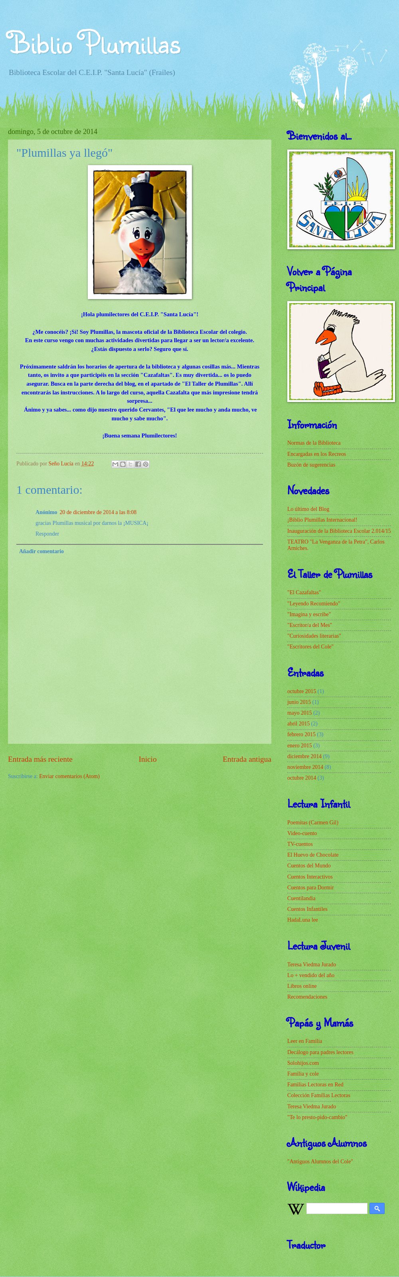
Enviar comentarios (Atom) (69, 776)
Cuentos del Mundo (309, 866)
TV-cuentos (300, 844)
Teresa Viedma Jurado (311, 965)
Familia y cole (303, 1074)
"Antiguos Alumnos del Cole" (320, 1162)
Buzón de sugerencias (311, 465)
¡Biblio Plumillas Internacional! (322, 520)
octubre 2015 (301, 691)
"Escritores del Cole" (310, 647)
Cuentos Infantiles (307, 909)
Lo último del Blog (308, 509)
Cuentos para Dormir (310, 888)
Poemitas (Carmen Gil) (312, 823)
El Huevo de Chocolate (312, 855)
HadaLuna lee (302, 920)
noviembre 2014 (305, 767)
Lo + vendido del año (310, 975)
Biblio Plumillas (94, 42)
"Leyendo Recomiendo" (313, 604)
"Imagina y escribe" (309, 614)
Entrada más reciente (40, 759)
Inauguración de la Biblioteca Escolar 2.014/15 (339, 531)
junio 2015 (299, 702)
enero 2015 (299, 746)
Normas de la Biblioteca (314, 443)
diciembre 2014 (304, 756)
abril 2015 (298, 724)
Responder (47, 534)
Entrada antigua (247, 759)
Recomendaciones (307, 997)
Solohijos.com (303, 1063)
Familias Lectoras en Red (315, 1085)
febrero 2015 (301, 734)
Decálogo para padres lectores (320, 1052)
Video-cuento (302, 833)
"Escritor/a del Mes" (309, 625)
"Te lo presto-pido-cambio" (317, 1117)
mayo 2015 (299, 713)
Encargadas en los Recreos (316, 454)
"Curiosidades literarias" (314, 636)
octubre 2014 (301, 778)
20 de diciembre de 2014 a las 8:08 (97, 512)
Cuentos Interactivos (310, 877)
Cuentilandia (301, 898)
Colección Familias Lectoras (318, 1095)
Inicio (148, 759)
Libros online (302, 986)
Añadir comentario (41, 551)
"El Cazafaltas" (304, 592)
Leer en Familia (304, 1041)
